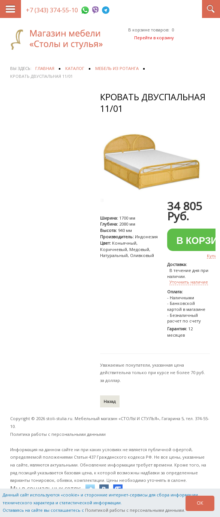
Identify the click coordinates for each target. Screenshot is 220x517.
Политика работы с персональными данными (58, 434)
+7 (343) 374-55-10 (52, 10)
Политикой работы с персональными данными (134, 510)
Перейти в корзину (154, 37)
